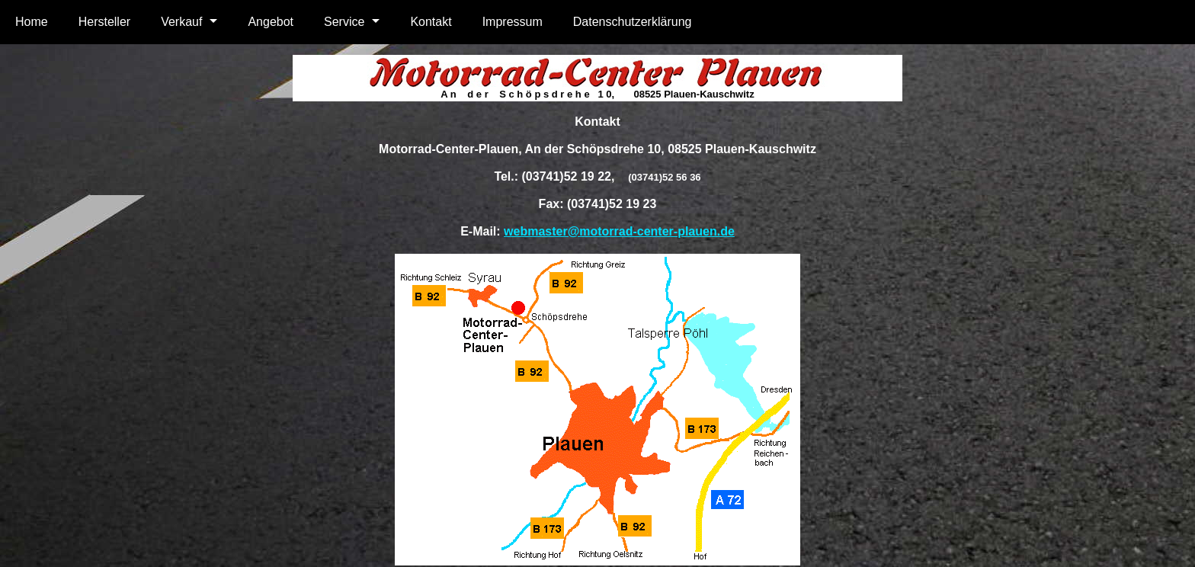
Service (344, 21)
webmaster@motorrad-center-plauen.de (619, 231)
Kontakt (430, 21)
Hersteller (104, 21)
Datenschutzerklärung (632, 21)
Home (31, 21)
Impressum (512, 21)
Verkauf (181, 21)
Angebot (270, 21)
